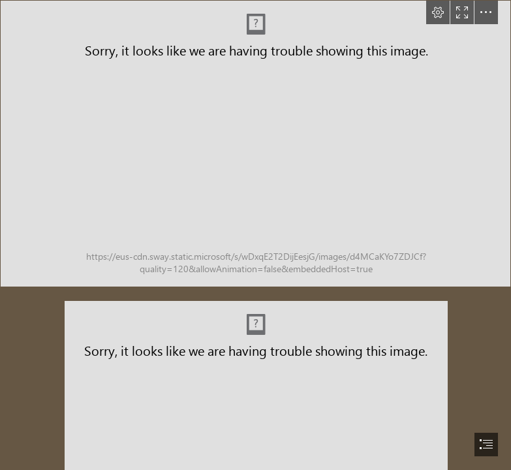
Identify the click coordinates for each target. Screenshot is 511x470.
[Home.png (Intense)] (255, 143)
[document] (255, 235)
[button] (438, 12)
